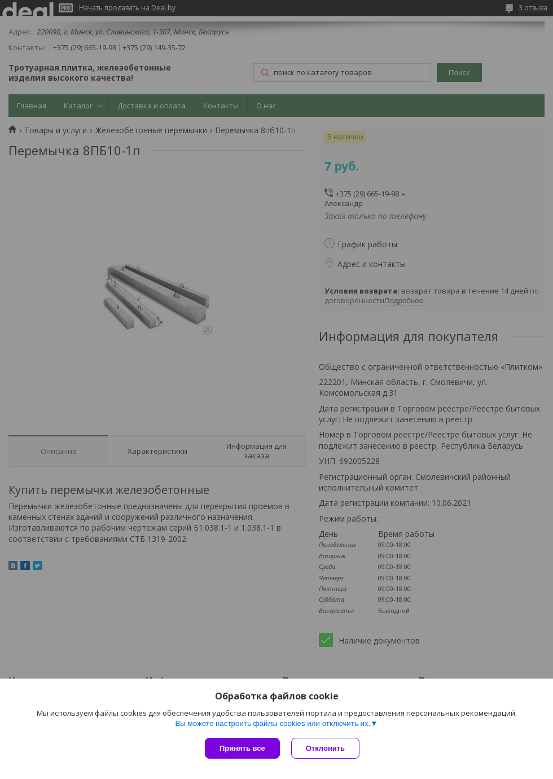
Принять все (242, 748)
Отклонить (325, 748)
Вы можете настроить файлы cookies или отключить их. (272, 723)
